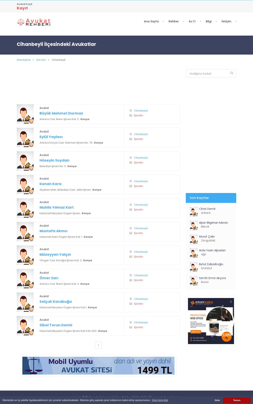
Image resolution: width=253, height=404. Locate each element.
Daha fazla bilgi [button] (160, 400)
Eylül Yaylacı (51, 136)
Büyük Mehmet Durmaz (61, 113)
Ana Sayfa (151, 21)
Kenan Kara (50, 183)
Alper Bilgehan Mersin (213, 223)
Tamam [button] (236, 400)
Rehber (174, 21)
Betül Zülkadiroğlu (211, 264)
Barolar (41, 60)
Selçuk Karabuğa (56, 301)
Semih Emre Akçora (212, 278)
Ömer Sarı (49, 277)
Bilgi (208, 21)
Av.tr (192, 21)
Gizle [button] (217, 400)
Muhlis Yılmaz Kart (57, 207)
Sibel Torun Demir (56, 325)
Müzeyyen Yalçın (55, 254)
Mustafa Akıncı (53, 230)
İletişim (226, 21)
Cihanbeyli (141, 111)
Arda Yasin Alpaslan (212, 250)
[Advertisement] (98, 88)
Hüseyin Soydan (54, 160)
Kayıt (22, 8)
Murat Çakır (207, 236)
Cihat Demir (207, 209)
